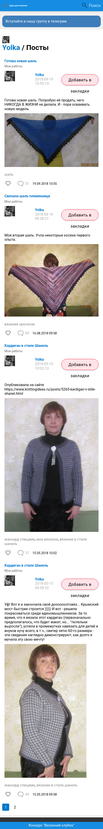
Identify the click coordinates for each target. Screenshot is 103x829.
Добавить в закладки (80, 81)
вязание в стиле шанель (56, 785)
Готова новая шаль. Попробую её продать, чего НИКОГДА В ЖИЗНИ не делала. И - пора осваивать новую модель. (47, 104)
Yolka (11, 47)
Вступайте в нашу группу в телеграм (36, 21)
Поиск (95, 5)
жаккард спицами (19, 539)
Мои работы (13, 66)
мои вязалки (47, 539)
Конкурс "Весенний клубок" (52, 825)
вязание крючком (19, 324)
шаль (8, 174)
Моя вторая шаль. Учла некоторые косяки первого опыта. (47, 237)
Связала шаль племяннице (27, 196)
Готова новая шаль (20, 61)
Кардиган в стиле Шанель (26, 346)
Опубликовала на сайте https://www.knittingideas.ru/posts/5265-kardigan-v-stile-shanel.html (50, 389)
